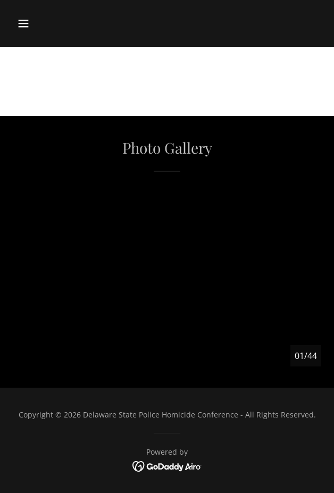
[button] (23, 23)
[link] (167, 465)
